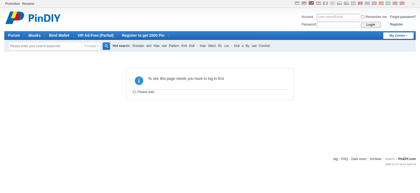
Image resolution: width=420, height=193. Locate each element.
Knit (184, 46)
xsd (164, 46)
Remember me (374, 17)
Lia (226, 46)
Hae (157, 46)
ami (148, 46)
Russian (138, 46)
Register (396, 24)
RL (220, 46)
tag (335, 159)
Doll (192, 46)
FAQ (344, 159)
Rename (28, 4)
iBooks (34, 35)
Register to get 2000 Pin (143, 35)
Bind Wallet (59, 35)
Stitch (212, 46)
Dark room (358, 159)
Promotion (12, 4)
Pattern (174, 46)
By (247, 46)
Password (309, 24)
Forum (14, 35)
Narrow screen (413, 3)
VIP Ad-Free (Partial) (96, 35)
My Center (397, 36)
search (390, 159)
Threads (90, 46)
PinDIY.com (407, 159)
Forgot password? (403, 17)
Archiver (376, 159)
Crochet (264, 46)
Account (307, 17)
